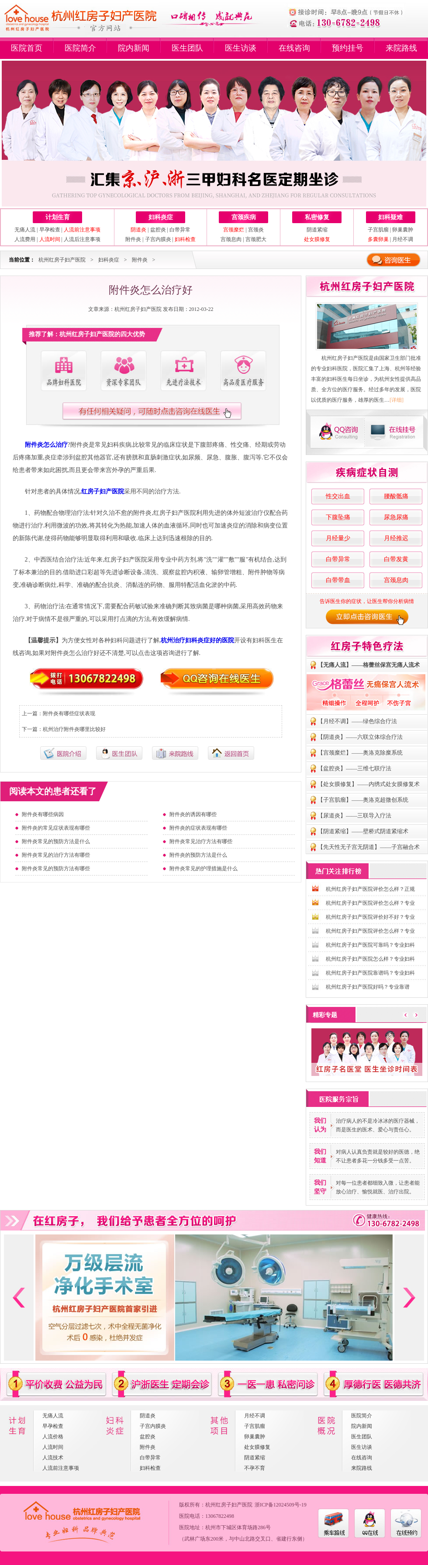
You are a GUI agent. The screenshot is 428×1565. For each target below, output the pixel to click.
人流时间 (52, 1447)
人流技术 (52, 1458)
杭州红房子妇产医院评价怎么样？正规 (370, 889)
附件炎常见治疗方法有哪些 (200, 841)
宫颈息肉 (231, 239)
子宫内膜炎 (158, 239)
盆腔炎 (158, 230)
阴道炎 (147, 1416)
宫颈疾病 (243, 217)
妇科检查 (150, 1468)
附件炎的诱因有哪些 (193, 814)
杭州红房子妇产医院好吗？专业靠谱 (368, 987)
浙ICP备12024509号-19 (281, 1505)
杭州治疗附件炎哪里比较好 (74, 729)
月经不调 (402, 239)
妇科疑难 (390, 217)
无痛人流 (24, 230)
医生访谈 (240, 48)
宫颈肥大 (255, 239)
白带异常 (179, 230)
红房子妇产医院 (102, 491)
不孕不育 (254, 1468)
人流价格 (52, 1437)
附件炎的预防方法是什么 (198, 855)
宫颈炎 (256, 230)
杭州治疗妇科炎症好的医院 (197, 640)
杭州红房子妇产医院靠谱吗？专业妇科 (370, 973)
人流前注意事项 (60, 1468)
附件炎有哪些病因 (43, 814)
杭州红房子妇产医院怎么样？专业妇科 (370, 959)
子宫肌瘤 (378, 230)
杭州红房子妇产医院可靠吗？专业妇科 (370, 945)
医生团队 (187, 48)
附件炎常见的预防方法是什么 (56, 841)
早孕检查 (49, 230)
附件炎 (133, 239)
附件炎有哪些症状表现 (69, 713)
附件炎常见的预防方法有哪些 (56, 868)
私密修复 (317, 217)
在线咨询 (294, 48)
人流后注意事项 (82, 239)
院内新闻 (133, 48)
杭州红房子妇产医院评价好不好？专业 (370, 917)
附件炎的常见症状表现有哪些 (56, 828)
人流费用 (24, 239)
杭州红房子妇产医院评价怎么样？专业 (370, 903)
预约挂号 (347, 48)
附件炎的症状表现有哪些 (198, 828)
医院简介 (80, 48)
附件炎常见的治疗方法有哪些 (56, 855)
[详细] (397, 400)
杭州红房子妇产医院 (62, 260)
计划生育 (57, 217)
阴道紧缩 (317, 230)
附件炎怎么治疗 (46, 444)
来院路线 (401, 48)
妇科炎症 (160, 217)
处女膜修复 (257, 1447)
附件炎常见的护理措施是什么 (203, 868)
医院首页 (26, 48)
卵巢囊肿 (402, 230)
